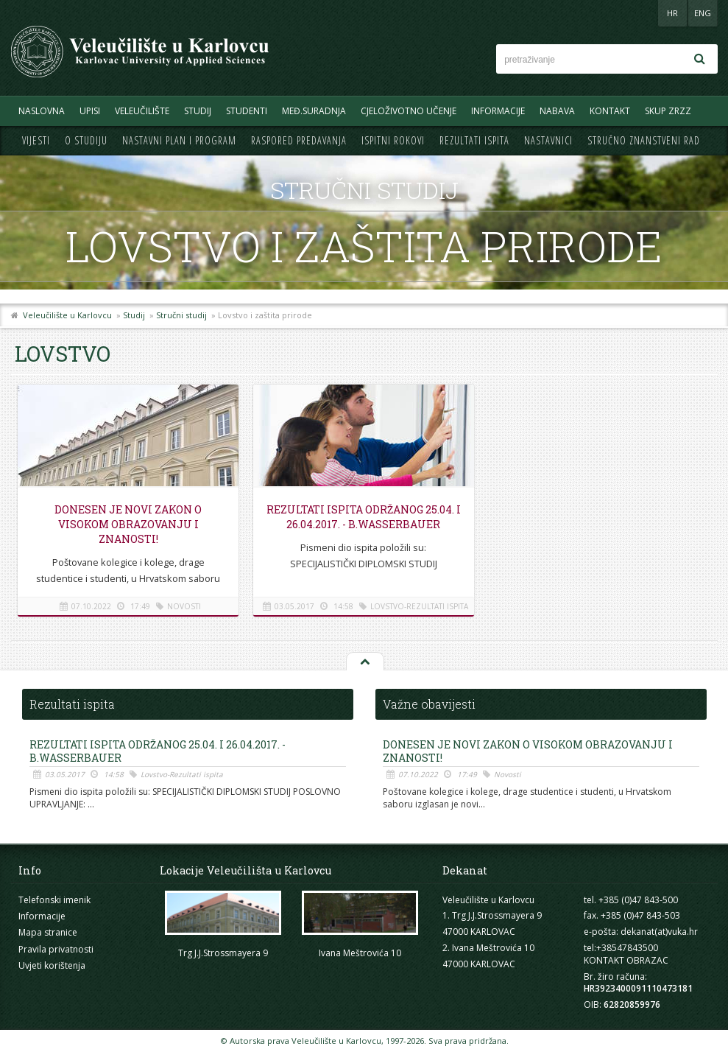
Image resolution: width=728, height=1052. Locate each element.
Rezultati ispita (474, 140)
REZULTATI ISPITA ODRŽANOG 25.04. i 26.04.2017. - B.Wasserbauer (363, 516)
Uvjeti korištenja (51, 965)
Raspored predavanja (299, 140)
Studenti (246, 111)
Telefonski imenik (54, 900)
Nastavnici (548, 140)
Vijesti (36, 140)
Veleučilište (142, 111)
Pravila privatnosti (55, 949)
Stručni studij (181, 314)
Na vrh (364, 662)
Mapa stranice (47, 932)
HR (672, 12)
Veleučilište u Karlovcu (67, 314)
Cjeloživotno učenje (408, 111)
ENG (702, 12)
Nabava (557, 111)
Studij (197, 111)
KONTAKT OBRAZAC (626, 960)
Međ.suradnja (314, 111)
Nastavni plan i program (179, 140)
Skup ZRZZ (668, 111)
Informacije (498, 111)
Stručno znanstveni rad (643, 140)
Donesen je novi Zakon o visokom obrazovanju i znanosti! (128, 524)
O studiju (86, 140)
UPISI (89, 111)
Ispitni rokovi (393, 140)
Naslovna (41, 111)
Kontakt (610, 111)
